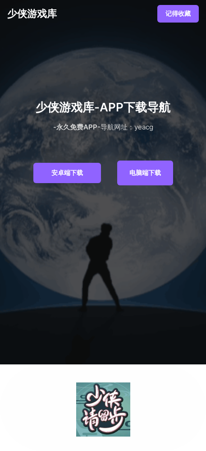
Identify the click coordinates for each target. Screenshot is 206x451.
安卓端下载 (67, 172)
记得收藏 (178, 13)
